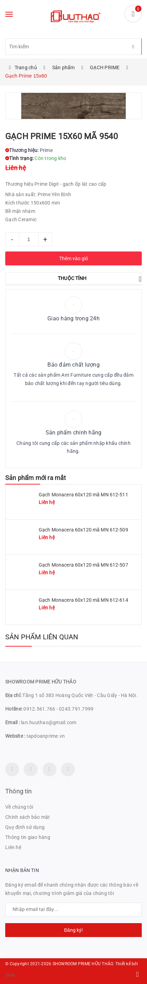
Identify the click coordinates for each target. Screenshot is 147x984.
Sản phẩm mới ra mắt (35, 477)
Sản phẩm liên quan (41, 637)
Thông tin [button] (18, 791)
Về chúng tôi (19, 807)
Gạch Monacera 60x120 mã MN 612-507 (83, 565)
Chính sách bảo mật (27, 817)
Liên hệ (13, 847)
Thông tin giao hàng (27, 837)
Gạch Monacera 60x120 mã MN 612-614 (83, 600)
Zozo (10, 975)
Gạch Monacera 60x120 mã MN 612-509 (83, 530)
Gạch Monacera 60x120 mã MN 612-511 (83, 494)
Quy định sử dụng (25, 827)
